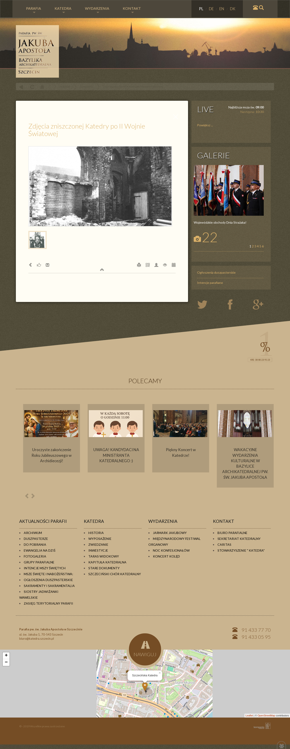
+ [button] (6, 655)
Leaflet (249, 715)
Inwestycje (98, 550)
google (259, 305)
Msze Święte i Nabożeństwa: (48, 574)
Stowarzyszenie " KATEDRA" (241, 550)
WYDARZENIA (97, 9)
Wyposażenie (99, 539)
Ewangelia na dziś (40, 550)
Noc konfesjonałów (171, 550)
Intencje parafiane (210, 283)
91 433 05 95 (256, 637)
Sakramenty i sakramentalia (49, 586)
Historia (96, 533)
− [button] (6, 662)
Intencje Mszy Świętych (44, 568)
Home (42, 87)
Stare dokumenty (104, 568)
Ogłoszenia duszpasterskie (216, 272)
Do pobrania (35, 544)
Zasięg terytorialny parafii (48, 603)
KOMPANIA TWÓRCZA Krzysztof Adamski (261, 726)
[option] (51, 438)
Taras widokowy (103, 556)
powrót (21, 87)
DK (232, 8)
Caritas (224, 544)
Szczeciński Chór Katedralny (114, 574)
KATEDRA (63, 9)
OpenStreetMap (266, 715)
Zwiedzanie (98, 544)
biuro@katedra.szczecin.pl (36, 638)
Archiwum (33, 533)
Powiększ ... (205, 125)
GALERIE (213, 155)
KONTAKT (132, 9)
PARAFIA (33, 9)
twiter (206, 305)
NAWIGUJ (145, 648)
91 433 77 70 (256, 630)
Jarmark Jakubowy (170, 533)
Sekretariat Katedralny (239, 539)
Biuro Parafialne (232, 533)
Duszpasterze (36, 539)
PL (201, 8)
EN (222, 8)
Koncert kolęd (166, 556)
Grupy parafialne (39, 562)
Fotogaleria (86, 86)
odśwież (32, 87)
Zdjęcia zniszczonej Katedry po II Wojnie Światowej (133, 86)
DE (211, 8)
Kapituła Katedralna (107, 562)
